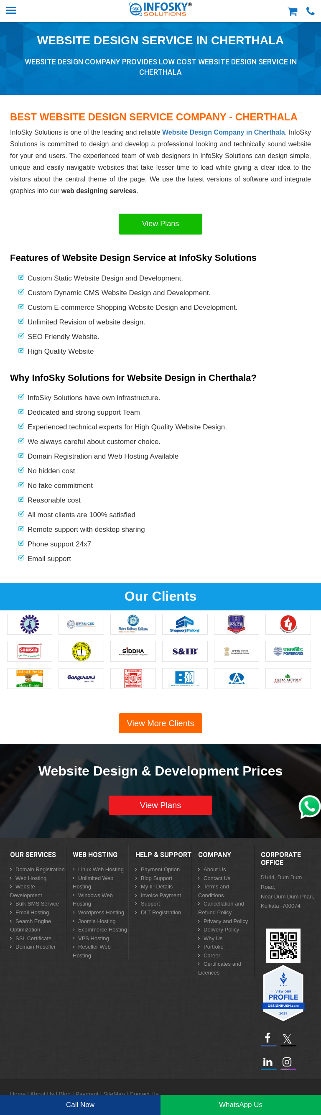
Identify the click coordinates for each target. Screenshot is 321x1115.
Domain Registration (40, 869)
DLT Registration (161, 912)
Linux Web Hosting (101, 869)
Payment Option (160, 869)
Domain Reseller (35, 947)
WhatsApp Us (240, 1105)
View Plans (160, 223)
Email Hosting (32, 912)
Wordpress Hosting (101, 912)
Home (17, 1094)
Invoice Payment (161, 895)
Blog (65, 1094)
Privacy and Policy (226, 921)
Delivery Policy (221, 929)
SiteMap (114, 1094)
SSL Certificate (33, 938)
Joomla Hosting (97, 921)
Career (212, 955)
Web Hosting (30, 878)
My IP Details (157, 886)
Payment (86, 1094)
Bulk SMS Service (37, 904)
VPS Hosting (93, 938)
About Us (215, 869)
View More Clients (160, 723)
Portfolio (214, 947)
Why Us (213, 938)
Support (150, 904)
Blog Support (156, 878)
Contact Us (217, 878)
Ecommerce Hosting (102, 929)
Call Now (80, 1105)
